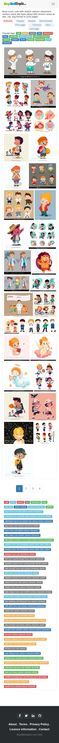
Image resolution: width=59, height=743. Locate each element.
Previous (35, 25)
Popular (20, 21)
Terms (23, 724)
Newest (32, 21)
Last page (34, 29)
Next (49, 25)
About (12, 724)
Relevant (8, 21)
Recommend (45, 21)
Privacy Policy (39, 724)
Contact (44, 729)
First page (20, 25)
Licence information (23, 729)
